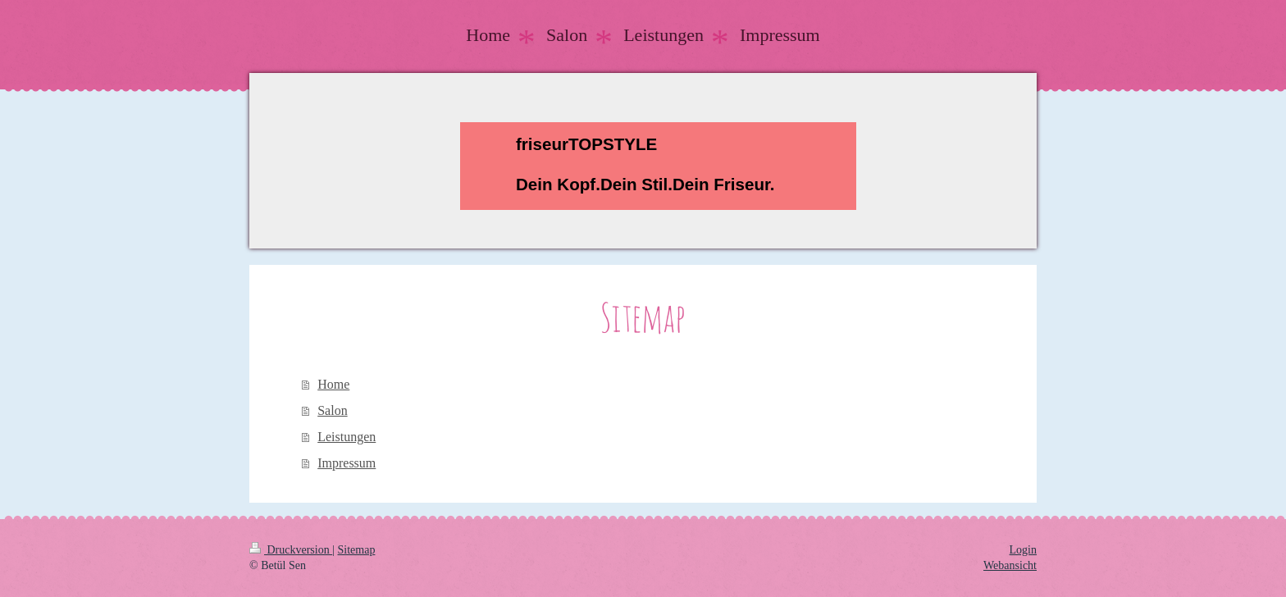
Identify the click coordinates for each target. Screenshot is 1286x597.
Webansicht (1010, 565)
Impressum (346, 463)
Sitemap (357, 550)
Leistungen (346, 437)
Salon (332, 410)
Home (333, 384)
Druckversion (290, 550)
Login (1023, 550)
